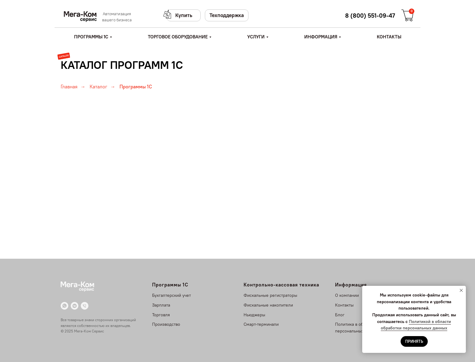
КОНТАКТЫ (389, 37)
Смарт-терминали (261, 324)
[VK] (74, 306)
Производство (166, 324)
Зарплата (161, 305)
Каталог (98, 87)
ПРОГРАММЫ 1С (91, 37)
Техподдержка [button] (226, 15)
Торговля (161, 315)
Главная (69, 87)
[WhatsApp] (64, 306)
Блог (340, 315)
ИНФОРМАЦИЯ (320, 37)
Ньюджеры (254, 315)
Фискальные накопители (268, 305)
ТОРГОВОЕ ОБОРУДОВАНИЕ (178, 37)
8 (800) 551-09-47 (370, 15)
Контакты (344, 305)
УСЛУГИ (256, 37)
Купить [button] (183, 15)
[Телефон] (84, 306)
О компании (347, 295)
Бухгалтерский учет (171, 295)
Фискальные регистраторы (270, 295)
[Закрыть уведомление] (461, 290)
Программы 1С (136, 87)
